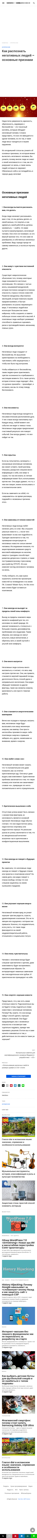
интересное (6, 1104)
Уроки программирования (20, 1280)
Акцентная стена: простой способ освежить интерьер (18, 1204)
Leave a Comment (18, 1076)
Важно (7, 1280)
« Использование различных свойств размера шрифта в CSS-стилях (15, 1066)
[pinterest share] (11, 1085)
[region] (18, 23)
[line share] (23, 1085)
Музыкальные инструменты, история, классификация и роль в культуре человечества (18, 1174)
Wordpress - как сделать (10, 1235)
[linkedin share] (15, 1085)
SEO (3, 1280)
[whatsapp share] (19, 1085)
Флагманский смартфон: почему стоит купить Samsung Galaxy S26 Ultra (18, 1423)
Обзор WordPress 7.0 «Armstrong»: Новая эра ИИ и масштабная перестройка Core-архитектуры (18, 1244)
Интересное (14, 43)
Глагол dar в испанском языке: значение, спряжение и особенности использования (17, 1142)
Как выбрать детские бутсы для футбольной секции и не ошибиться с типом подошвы (18, 1379)
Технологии (6, 1416)
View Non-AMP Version (24, 1499)
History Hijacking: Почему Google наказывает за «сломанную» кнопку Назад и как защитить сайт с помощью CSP (18, 1289)
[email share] (7, 1085)
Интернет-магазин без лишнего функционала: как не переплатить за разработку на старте (17, 1335)
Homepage (5, 43)
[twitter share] (3, 1085)
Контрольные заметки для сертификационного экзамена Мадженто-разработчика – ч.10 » (19, 1055)
